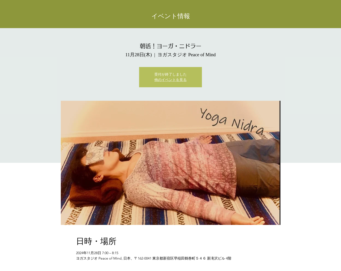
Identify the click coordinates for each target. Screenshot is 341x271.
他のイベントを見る (170, 80)
